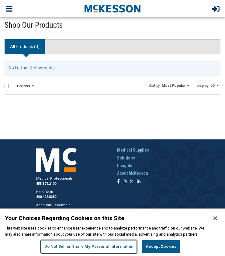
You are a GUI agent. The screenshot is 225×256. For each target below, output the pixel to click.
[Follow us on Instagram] (124, 182)
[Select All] (7, 86)
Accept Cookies (161, 246)
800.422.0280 (46, 197)
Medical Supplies (133, 150)
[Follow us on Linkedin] (138, 182)
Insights (124, 165)
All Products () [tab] (25, 46)
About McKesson (132, 173)
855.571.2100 (46, 184)
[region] (112, 232)
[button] (169, 85)
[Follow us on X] (132, 182)
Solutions (126, 158)
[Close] (215, 218)
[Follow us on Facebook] (118, 182)
